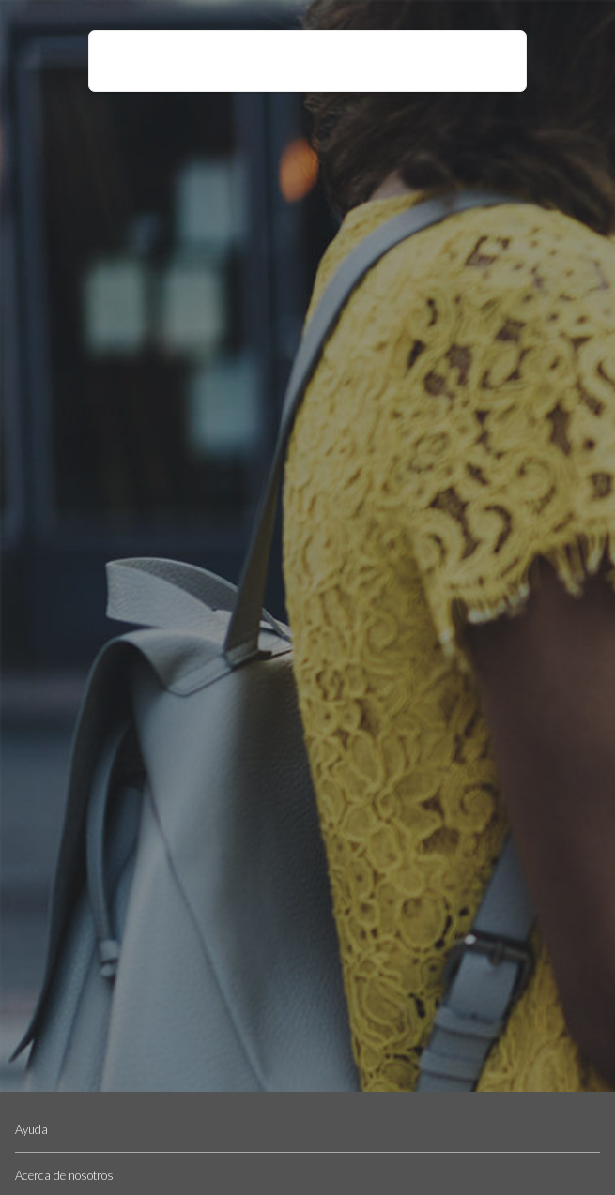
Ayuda (31, 1129)
